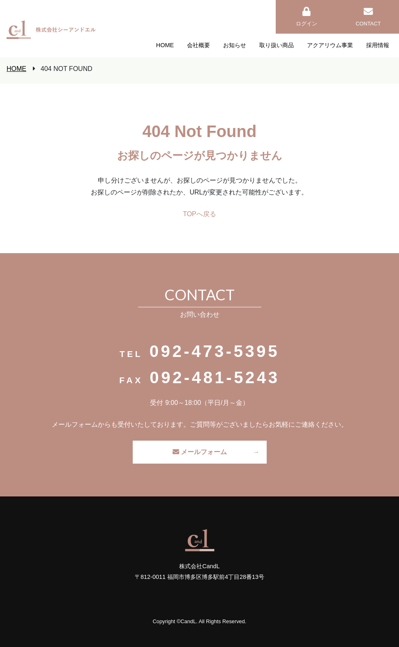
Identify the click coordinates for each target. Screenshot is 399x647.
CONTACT (368, 17)
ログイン (306, 17)
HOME (16, 68)
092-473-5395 (214, 351)
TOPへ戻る (199, 213)
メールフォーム (200, 451)
